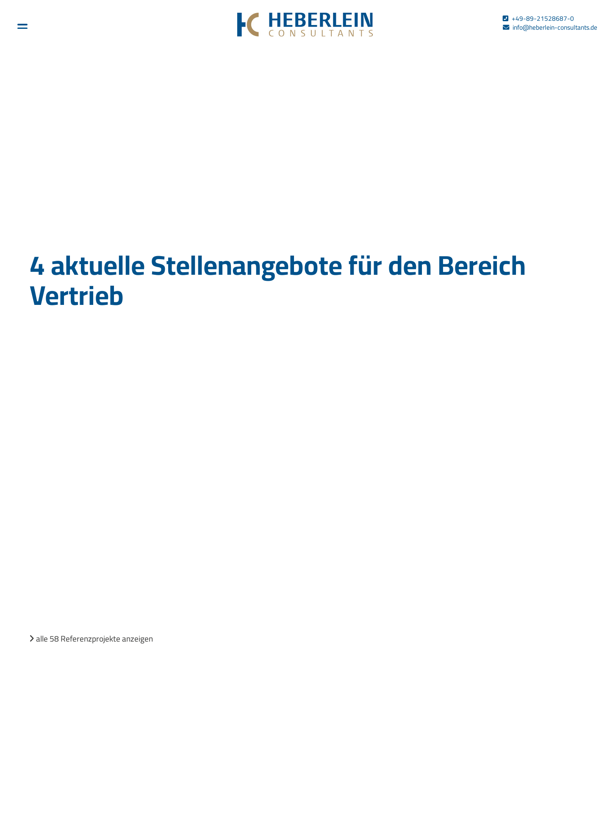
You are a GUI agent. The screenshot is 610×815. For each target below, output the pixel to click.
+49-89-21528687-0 (543, 18)
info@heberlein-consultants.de (555, 27)
